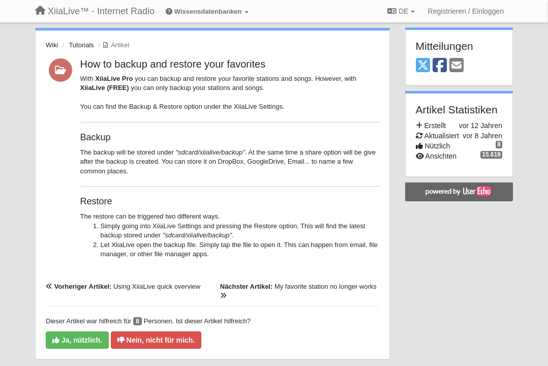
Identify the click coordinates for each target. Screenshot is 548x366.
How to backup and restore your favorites (173, 64)
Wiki (52, 45)
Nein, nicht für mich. (156, 340)
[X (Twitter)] (423, 66)
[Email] (456, 66)
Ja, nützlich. (77, 340)
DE (400, 11)
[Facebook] (440, 66)
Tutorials (81, 45)
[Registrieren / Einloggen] (466, 11)
